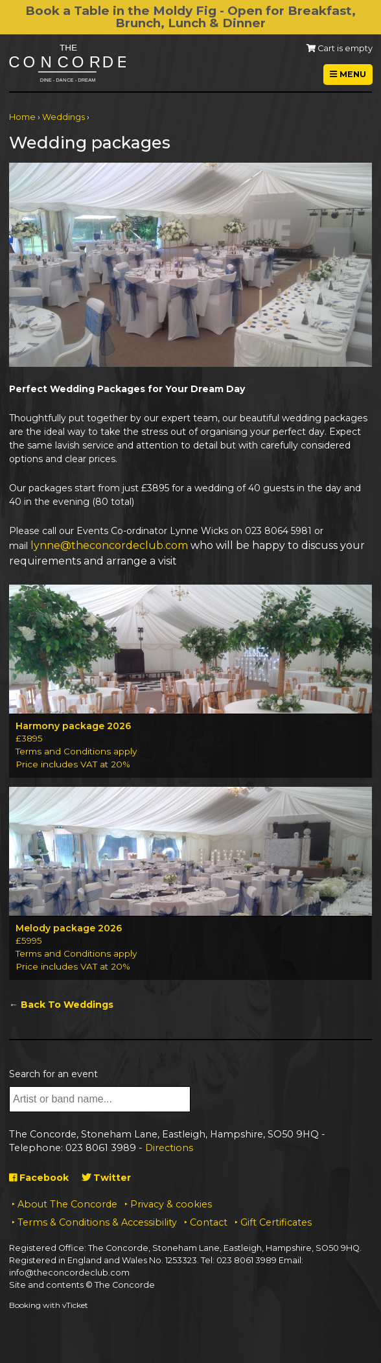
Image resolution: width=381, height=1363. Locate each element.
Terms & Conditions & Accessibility (97, 1222)
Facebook (39, 1177)
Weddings (63, 117)
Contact (208, 1222)
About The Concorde (67, 1204)
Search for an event (53, 1074)
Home (22, 117)
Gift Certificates (276, 1222)
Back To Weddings (67, 1004)
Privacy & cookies (171, 1204)
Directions (169, 1148)
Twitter (106, 1177)
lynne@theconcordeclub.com (109, 545)
